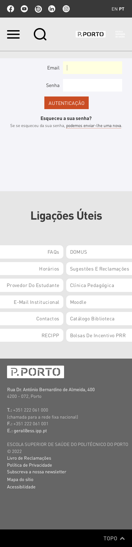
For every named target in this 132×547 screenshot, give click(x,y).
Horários (49, 268)
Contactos (47, 318)
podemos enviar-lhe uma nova (93, 125)
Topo (114, 538)
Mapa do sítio (20, 479)
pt (121, 9)
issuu (38, 8)
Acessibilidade (21, 486)
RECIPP (50, 335)
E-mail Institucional (36, 302)
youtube (24, 8)
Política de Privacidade (29, 465)
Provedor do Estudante (33, 285)
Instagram (65, 8)
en (115, 9)
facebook (10, 8)
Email (53, 67)
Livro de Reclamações (29, 458)
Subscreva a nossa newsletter (36, 471)
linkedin (51, 8)
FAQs (53, 251)
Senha (52, 85)
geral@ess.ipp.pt (30, 430)
